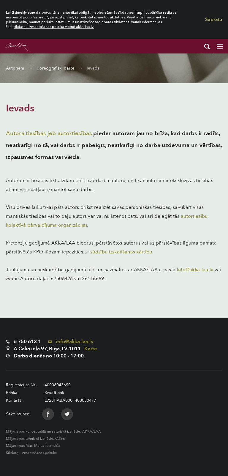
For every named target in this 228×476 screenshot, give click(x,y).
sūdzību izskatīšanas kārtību (121, 252)
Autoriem (15, 68)
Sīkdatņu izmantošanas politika (31, 452)
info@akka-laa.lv (195, 270)
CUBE (60, 438)
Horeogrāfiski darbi (55, 68)
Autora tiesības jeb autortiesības (49, 133)
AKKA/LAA (91, 431)
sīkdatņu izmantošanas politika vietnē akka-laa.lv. (54, 26)
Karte (90, 348)
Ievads (93, 68)
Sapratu (213, 19)
